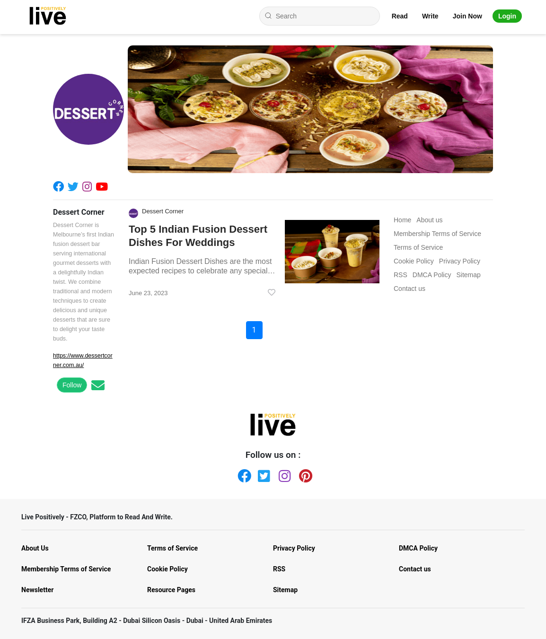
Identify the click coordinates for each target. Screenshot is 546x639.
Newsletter (37, 590)
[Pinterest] (303, 474)
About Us (35, 548)
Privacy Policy (294, 548)
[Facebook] (60, 186)
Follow (71, 385)
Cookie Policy (167, 569)
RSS (279, 569)
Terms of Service (172, 548)
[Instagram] (89, 186)
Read (400, 16)
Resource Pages (171, 590)
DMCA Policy (418, 548)
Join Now (467, 16)
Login (507, 16)
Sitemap (285, 590)
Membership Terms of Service (66, 569)
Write (430, 16)
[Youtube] (104, 186)
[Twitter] (75, 186)
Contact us (415, 569)
